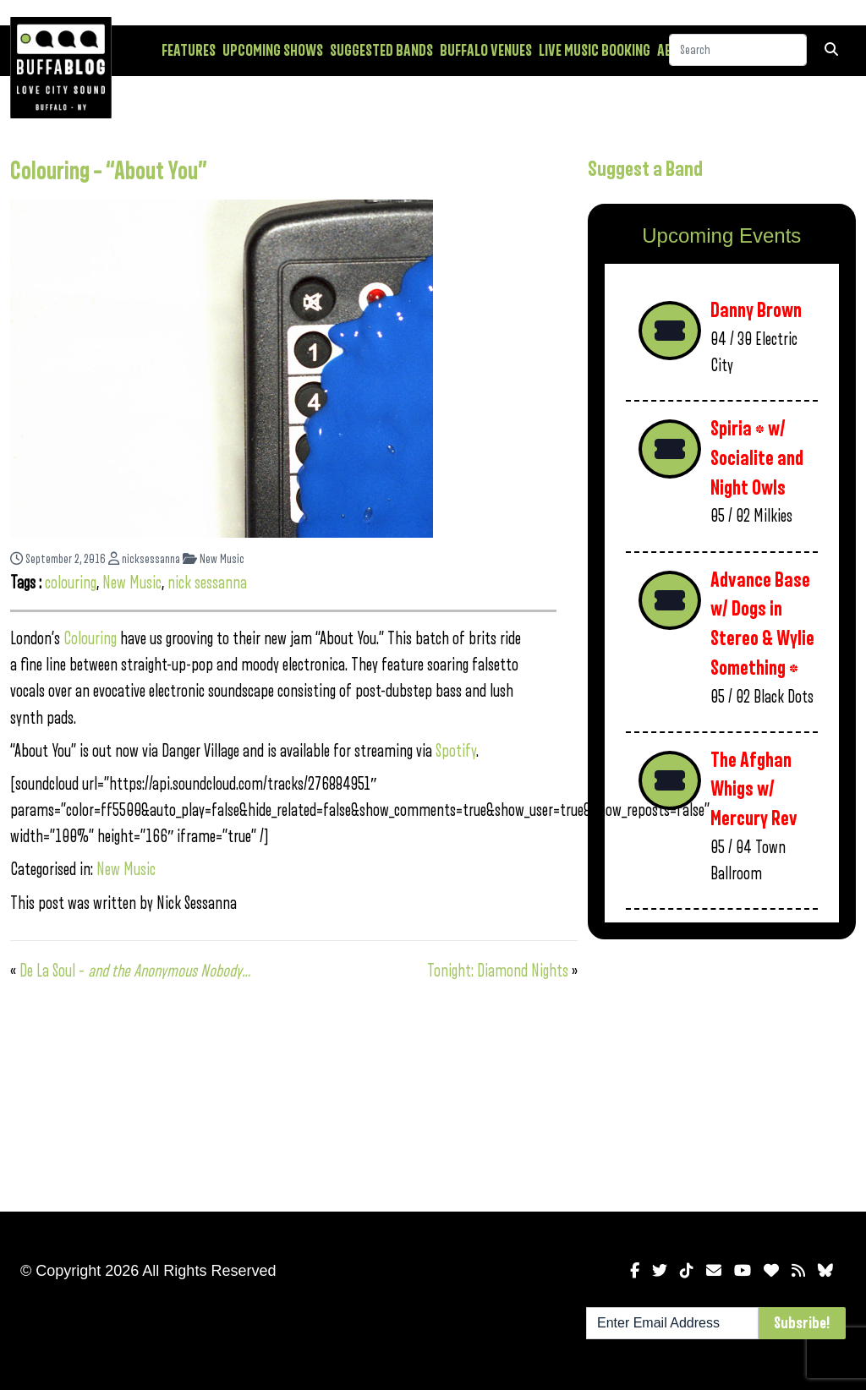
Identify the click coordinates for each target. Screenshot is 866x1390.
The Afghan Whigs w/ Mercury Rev (753, 789)
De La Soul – (134, 971)
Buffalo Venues (486, 50)
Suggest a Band (645, 169)
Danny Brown (756, 310)
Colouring (91, 639)
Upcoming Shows (272, 50)
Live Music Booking (594, 50)
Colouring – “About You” (108, 171)
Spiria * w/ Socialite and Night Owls (756, 458)
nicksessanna (144, 559)
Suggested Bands (381, 50)
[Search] (738, 50)
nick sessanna (207, 583)
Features (189, 50)
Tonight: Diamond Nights (497, 971)
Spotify (456, 751)
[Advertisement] (722, 1072)
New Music (213, 559)
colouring (70, 583)
